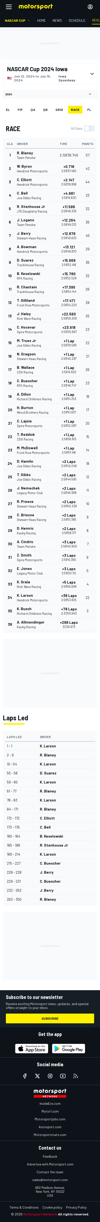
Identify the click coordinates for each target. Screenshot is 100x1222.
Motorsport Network (40, 1214)
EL (8, 110)
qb (45, 110)
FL (89, 110)
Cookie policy (52, 1207)
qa (33, 110)
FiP (20, 110)
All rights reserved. (73, 1214)
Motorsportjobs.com (50, 1119)
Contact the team (50, 1172)
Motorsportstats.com (50, 1135)
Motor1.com (50, 1111)
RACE (75, 110)
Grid (59, 110)
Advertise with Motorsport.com (50, 1164)
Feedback (50, 1156)
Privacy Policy (76, 1207)
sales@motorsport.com (50, 1180)
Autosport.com (50, 1127)
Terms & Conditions (24, 1207)
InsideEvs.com (50, 1103)
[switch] (82, 128)
